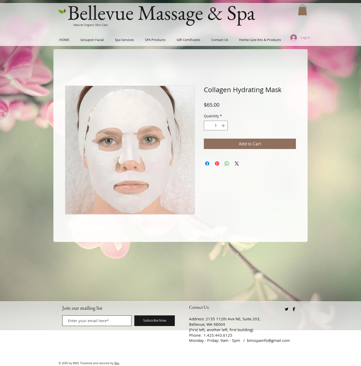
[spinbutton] (215, 125)
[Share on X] (237, 163)
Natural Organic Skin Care (90, 25)
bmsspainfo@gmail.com (268, 340)
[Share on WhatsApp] (227, 163)
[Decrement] (208, 125)
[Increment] (223, 125)
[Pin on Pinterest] (217, 163)
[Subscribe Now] (154, 320)
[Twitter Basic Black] (286, 309)
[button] (302, 9)
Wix (116, 363)
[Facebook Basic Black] (294, 309)
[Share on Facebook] (207, 163)
